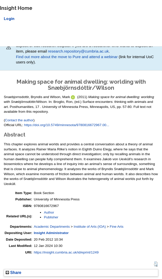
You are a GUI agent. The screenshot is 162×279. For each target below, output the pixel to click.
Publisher (51, 217)
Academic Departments (52, 226)
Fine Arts (117, 226)
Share (13, 272)
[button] (156, 264)
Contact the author (19, 120)
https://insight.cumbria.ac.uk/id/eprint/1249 (66, 252)
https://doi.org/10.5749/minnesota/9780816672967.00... (66, 125)
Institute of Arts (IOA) (90, 226)
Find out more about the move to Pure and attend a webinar (67, 57)
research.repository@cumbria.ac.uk (78, 51)
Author (49, 212)
